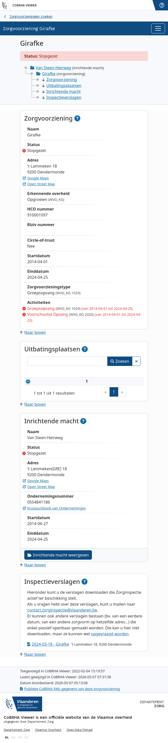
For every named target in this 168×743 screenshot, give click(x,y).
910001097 (54, 383)
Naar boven (33, 332)
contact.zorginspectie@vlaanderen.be (62, 613)
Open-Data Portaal (79, 730)
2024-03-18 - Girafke (48, 647)
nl (7, 737)
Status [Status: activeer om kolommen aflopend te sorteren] (122, 372)
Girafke (49, 73)
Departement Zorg (17, 730)
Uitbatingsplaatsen (62, 85)
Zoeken (120, 361)
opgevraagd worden (110, 637)
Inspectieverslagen (61, 97)
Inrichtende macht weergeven (58, 558)
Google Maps (36, 178)
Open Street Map (39, 184)
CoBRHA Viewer (24, 5)
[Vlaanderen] (6, 5)
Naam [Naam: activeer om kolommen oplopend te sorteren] (80, 372)
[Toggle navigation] (158, 28)
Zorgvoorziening (59, 79)
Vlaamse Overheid (48, 730)
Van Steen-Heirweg (53, 67)
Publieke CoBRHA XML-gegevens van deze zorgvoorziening (70, 688)
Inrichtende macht (61, 91)
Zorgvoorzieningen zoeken (31, 16)
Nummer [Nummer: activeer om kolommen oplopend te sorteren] (47, 372)
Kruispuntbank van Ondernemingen (54, 511)
